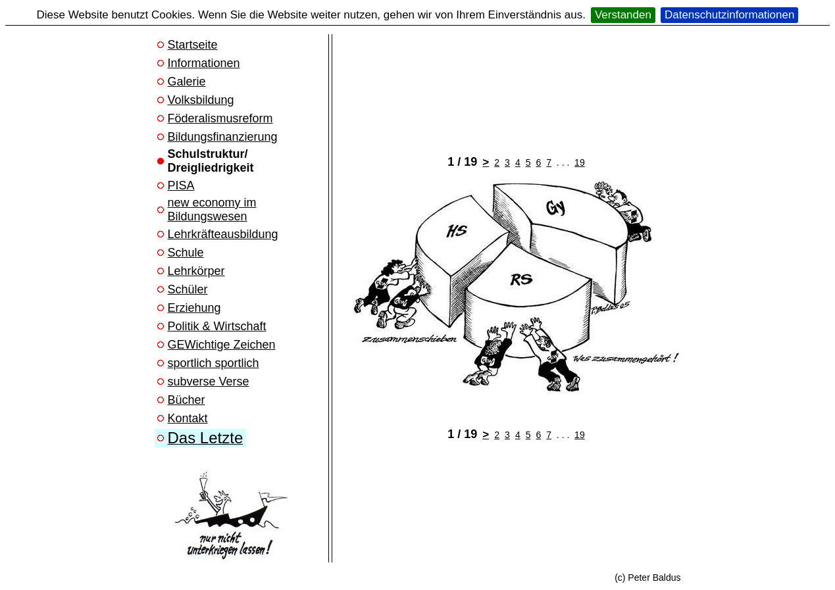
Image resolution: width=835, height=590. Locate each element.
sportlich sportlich (213, 363)
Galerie (187, 81)
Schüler (188, 289)
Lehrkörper (196, 271)
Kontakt (188, 418)
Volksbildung (201, 100)
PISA (181, 185)
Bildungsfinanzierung (223, 136)
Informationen (204, 63)
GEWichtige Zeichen (222, 344)
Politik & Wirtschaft (217, 326)
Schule (186, 252)
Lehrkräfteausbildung (223, 234)
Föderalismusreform (220, 118)
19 (579, 162)
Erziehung (194, 307)
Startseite (193, 44)
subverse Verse (208, 381)
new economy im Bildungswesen (212, 209)
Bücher (186, 399)
